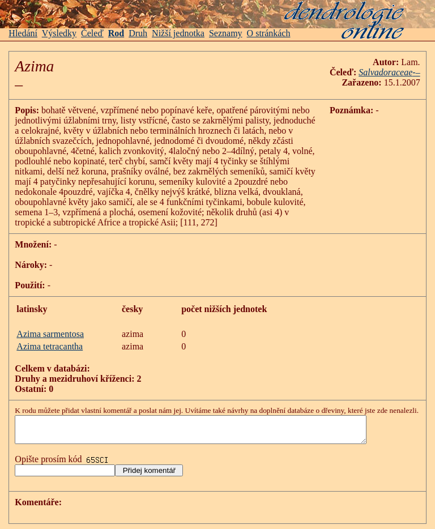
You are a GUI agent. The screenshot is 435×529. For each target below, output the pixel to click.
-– (416, 72)
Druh (138, 33)
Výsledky (59, 33)
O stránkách (269, 33)
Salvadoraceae (385, 72)
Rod (116, 33)
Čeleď (92, 33)
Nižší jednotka (178, 33)
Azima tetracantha (49, 346)
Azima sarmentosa (50, 334)
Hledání (22, 33)
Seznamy (225, 33)
